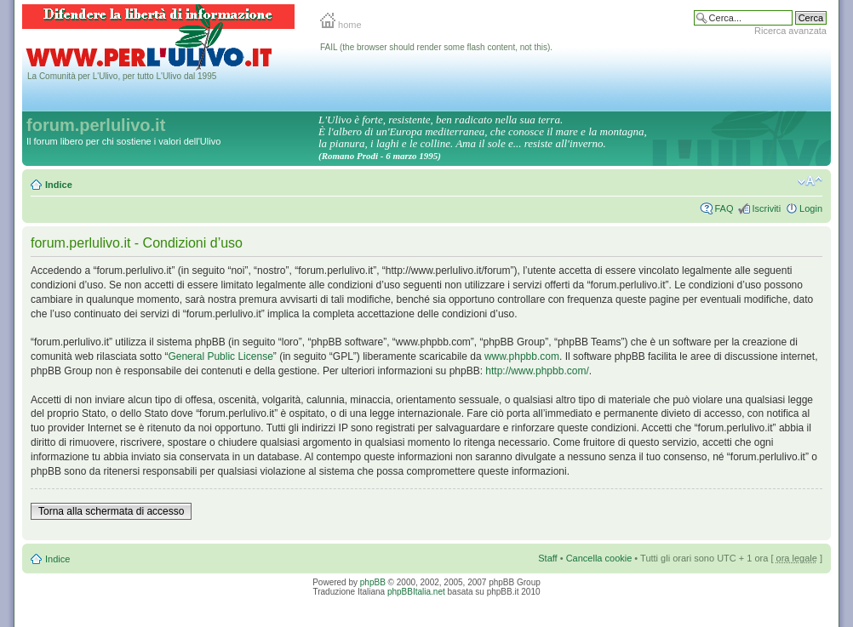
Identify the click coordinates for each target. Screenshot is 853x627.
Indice (58, 185)
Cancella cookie (599, 558)
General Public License (220, 356)
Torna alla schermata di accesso (111, 511)
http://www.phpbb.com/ (536, 371)
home (341, 25)
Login (810, 208)
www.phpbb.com (521, 356)
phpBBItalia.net (416, 591)
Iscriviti (766, 208)
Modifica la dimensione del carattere (810, 181)
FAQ (723, 208)
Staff (547, 558)
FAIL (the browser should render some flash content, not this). (436, 47)
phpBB (373, 582)
